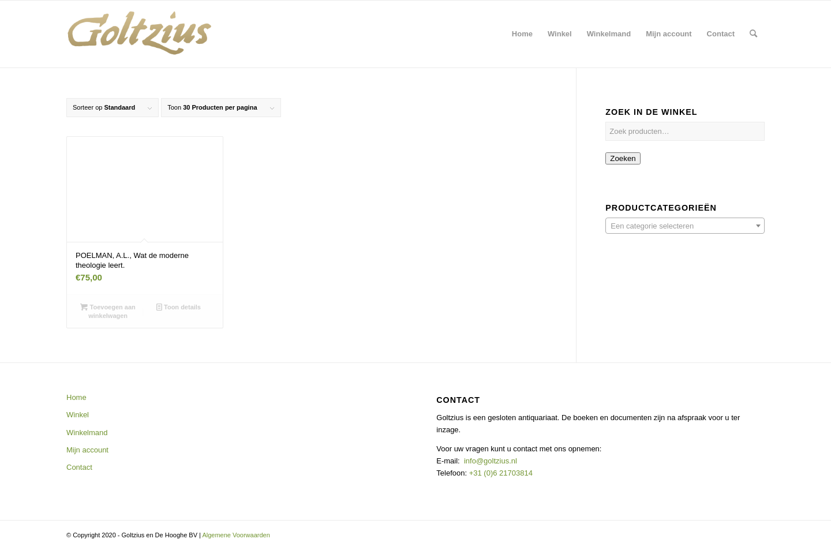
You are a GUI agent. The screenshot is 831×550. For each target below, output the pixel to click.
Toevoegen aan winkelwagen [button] (107, 310)
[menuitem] (522, 34)
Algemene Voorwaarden (235, 535)
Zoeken (622, 158)
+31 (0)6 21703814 (500, 473)
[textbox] (685, 226)
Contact (79, 467)
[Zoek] (753, 34)
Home (76, 397)
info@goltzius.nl (490, 461)
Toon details (178, 307)
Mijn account (87, 450)
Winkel (77, 414)
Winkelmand (87, 432)
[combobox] (685, 226)
